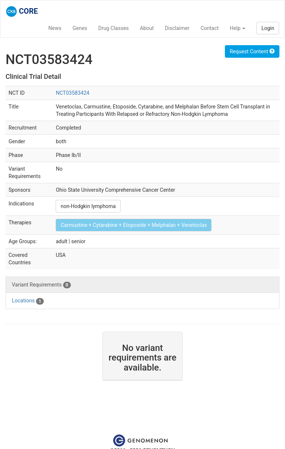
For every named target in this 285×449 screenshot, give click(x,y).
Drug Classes (113, 28)
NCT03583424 (72, 93)
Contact (209, 28)
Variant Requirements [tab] (41, 285)
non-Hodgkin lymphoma (88, 206)
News (54, 28)
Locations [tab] (28, 301)
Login (267, 28)
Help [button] (237, 28)
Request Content (252, 51)
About (147, 28)
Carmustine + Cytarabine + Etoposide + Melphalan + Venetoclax (133, 225)
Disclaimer (177, 28)
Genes (80, 28)
